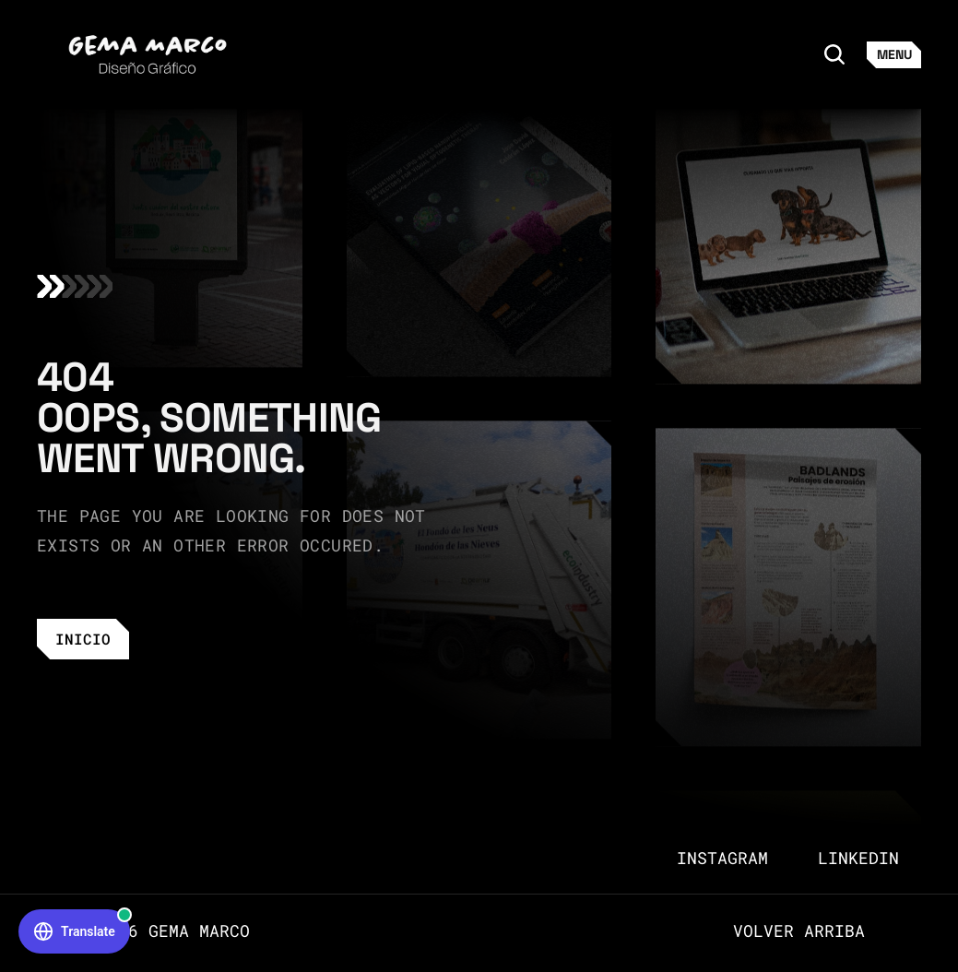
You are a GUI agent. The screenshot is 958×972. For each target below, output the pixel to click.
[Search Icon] (834, 54)
